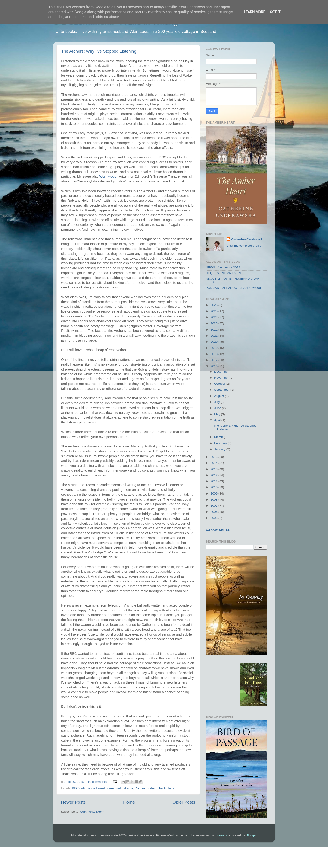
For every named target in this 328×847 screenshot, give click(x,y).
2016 (214, 366)
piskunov (221, 835)
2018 (214, 354)
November (222, 377)
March (219, 437)
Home (129, 802)
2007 (214, 505)
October (220, 383)
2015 (214, 457)
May (217, 414)
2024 (214, 317)
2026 (214, 305)
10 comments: (98, 781)
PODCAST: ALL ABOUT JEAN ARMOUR (234, 288)
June (218, 408)
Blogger (251, 835)
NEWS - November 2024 (223, 267)
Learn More (254, 12)
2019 (214, 348)
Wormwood (108, 176)
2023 (214, 323)
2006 (214, 512)
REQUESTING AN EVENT (224, 273)
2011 (214, 481)
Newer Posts (73, 802)
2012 (214, 475)
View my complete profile (244, 245)
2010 (214, 487)
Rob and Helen (145, 788)
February (221, 443)
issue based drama (101, 788)
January (220, 449)
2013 (214, 469)
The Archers (165, 788)
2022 (214, 329)
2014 (214, 463)
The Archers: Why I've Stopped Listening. (99, 51)
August (219, 396)
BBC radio (79, 788)
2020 (214, 341)
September (222, 389)
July (217, 402)
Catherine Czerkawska (247, 239)
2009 (214, 493)
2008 (214, 499)
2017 (214, 360)
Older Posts (183, 802)
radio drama (124, 788)
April (217, 420)
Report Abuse (218, 530)
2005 (214, 518)
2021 (214, 335)
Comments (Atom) (93, 811)
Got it (275, 12)
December (222, 371)
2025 (214, 311)
